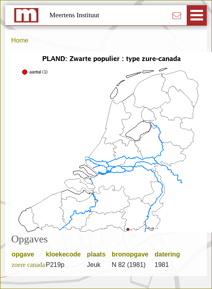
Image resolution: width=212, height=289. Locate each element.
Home (20, 40)
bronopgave (133, 254)
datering (170, 254)
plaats (99, 254)
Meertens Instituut (74, 15)
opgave (25, 254)
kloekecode (66, 254)
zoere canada (28, 264)
